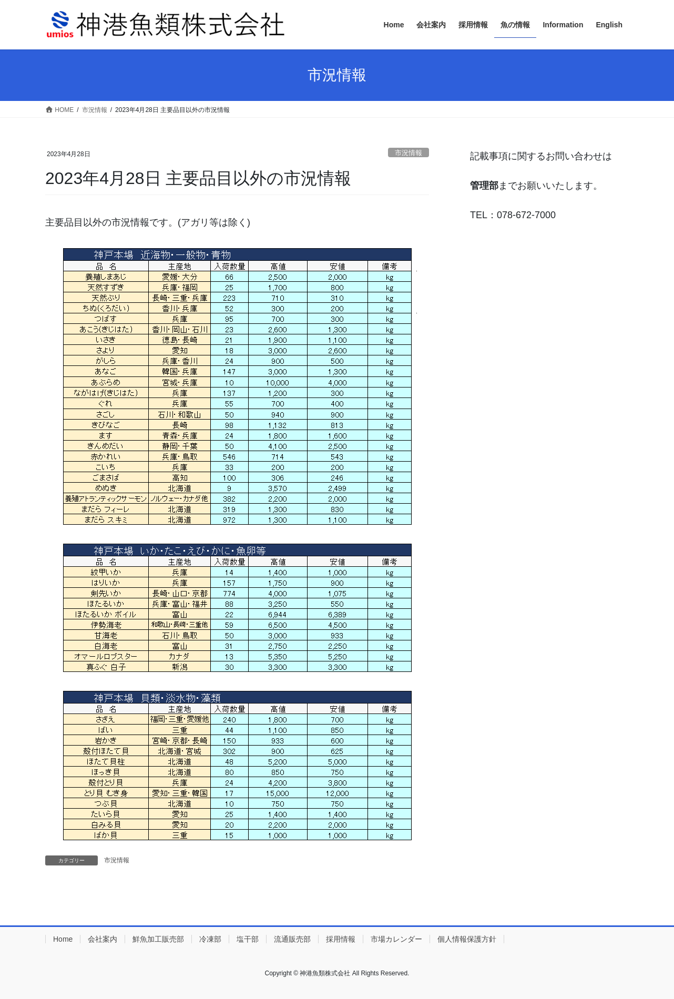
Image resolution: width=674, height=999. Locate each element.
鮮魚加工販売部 (158, 939)
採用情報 (340, 939)
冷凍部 (210, 939)
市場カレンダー (396, 939)
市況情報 (408, 153)
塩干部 (248, 939)
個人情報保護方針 (466, 939)
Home (63, 939)
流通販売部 (292, 939)
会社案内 (102, 939)
